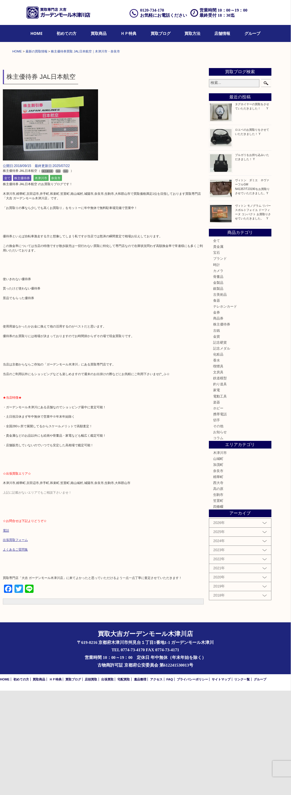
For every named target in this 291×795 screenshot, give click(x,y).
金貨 (216, 441)
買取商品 (99, 33)
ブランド (220, 363)
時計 (216, 369)
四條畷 (218, 611)
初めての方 (66, 33)
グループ (252, 33)
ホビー (218, 512)
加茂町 (218, 569)
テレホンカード (225, 411)
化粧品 (218, 458)
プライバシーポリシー (192, 783)
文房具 (218, 476)
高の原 (218, 593)
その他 (218, 530)
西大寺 (218, 587)
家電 (216, 494)
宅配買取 (123, 783)
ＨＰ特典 (128, 33)
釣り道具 (220, 488)
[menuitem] (36, 33)
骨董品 (218, 381)
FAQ (169, 783)
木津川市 (41, 282)
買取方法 (192, 33)
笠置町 (218, 605)
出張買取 (107, 783)
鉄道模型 (220, 482)
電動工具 (220, 500)
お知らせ (220, 536)
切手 (216, 524)
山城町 (218, 563)
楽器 (216, 506)
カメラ (218, 375)
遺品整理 (140, 783)
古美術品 (220, 399)
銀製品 (218, 393)
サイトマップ (221, 783)
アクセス (156, 783)
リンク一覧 (242, 783)
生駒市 (218, 599)
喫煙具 (218, 470)
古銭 (216, 435)
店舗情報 (222, 33)
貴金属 (218, 351)
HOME (36, 33)
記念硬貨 (220, 447)
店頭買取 (91, 783)
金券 (216, 416)
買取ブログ (161, 33)
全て (7, 282)
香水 (216, 464)
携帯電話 (220, 518)
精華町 (218, 581)
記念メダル (221, 452)
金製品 (218, 387)
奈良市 (56, 282)
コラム (218, 542)
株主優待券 (22, 282)
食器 (216, 405)
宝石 (216, 357)
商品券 (218, 423)
